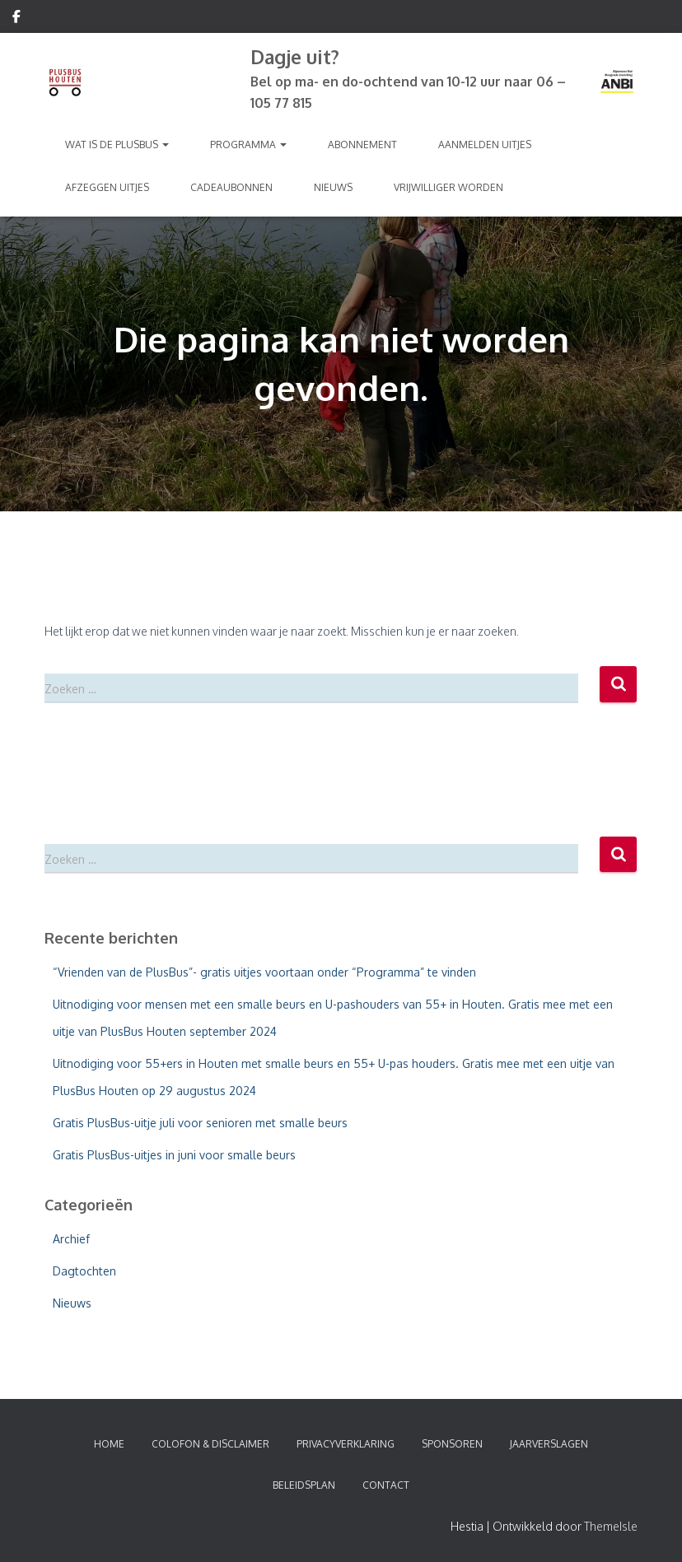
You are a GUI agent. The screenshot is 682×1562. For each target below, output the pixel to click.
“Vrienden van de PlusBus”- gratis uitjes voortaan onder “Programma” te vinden (264, 972)
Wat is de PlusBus (117, 144)
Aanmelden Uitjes (484, 144)
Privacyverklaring (346, 1444)
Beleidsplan (304, 1485)
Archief (71, 1239)
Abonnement (362, 144)
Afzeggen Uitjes (107, 187)
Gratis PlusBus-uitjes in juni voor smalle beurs (174, 1155)
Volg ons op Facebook (16, 19)
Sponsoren (452, 1444)
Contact (385, 1485)
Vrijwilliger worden (448, 187)
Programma (248, 144)
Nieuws (333, 187)
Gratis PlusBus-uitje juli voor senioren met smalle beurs (200, 1123)
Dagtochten (84, 1271)
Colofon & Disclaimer (210, 1444)
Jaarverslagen (549, 1444)
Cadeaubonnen (231, 187)
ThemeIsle (611, 1526)
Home (109, 1444)
